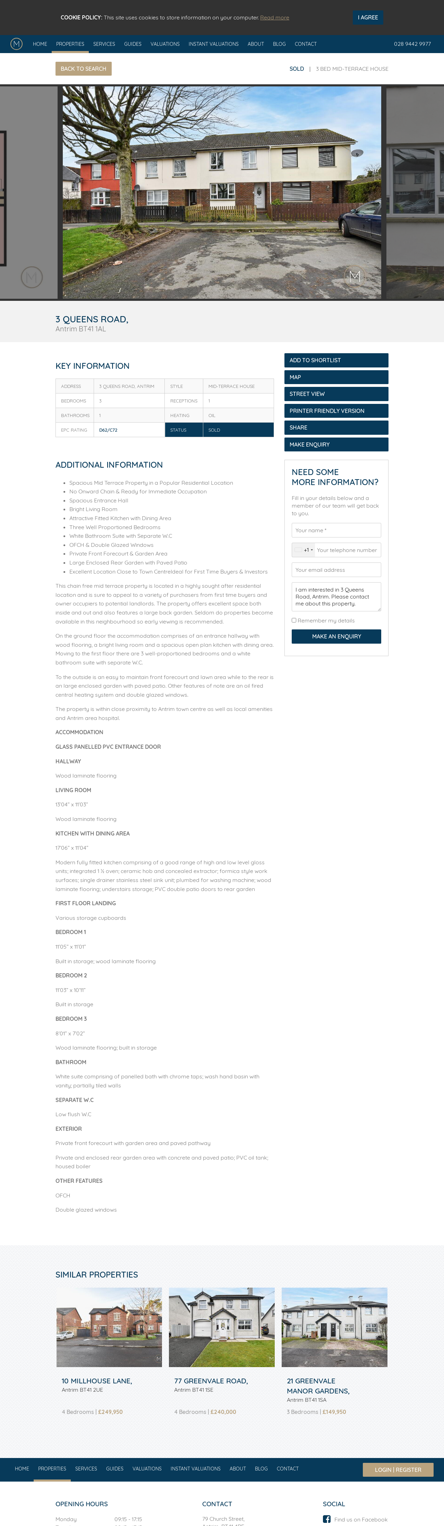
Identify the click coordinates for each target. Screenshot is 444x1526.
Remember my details (325, 620)
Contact (306, 44)
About (256, 44)
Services (104, 44)
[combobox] (303, 550)
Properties (70, 44)
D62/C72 (108, 430)
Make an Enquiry (336, 636)
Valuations (165, 44)
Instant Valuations (214, 44)
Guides (133, 44)
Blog (279, 44)
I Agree (368, 17)
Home (40, 44)
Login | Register (398, 1469)
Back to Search (83, 68)
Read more (274, 17)
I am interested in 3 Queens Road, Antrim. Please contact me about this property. (336, 596)
